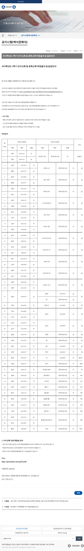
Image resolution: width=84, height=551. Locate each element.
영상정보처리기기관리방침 (62, 528)
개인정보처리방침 (22, 528)
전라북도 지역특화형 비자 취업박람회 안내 (24, 507)
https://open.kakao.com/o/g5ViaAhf (14, 462)
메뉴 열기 (80, 6)
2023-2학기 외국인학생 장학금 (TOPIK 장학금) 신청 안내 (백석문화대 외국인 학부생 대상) (39, 501)
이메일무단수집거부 (21, 533)
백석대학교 (21, 1)
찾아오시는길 (62, 533)
